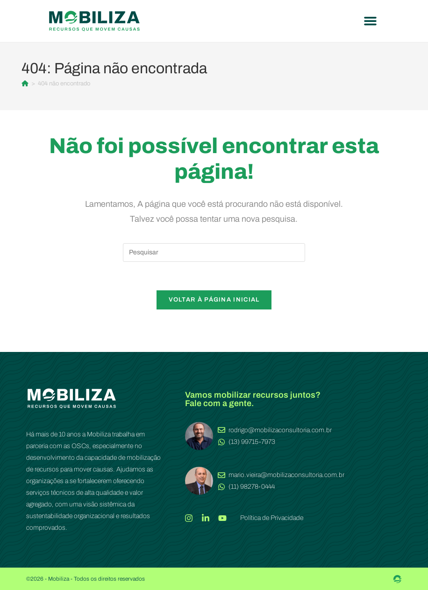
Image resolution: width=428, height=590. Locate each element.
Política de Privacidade (271, 517)
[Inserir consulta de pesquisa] (214, 252)
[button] (370, 21)
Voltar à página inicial (214, 299)
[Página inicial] (25, 83)
